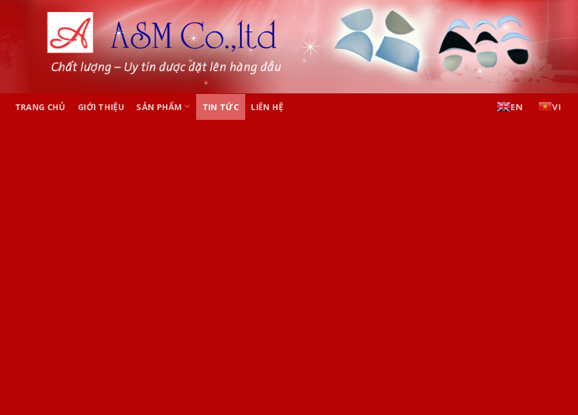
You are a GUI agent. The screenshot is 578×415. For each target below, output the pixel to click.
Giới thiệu (101, 106)
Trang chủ (40, 106)
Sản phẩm (163, 106)
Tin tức (220, 106)
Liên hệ (267, 106)
